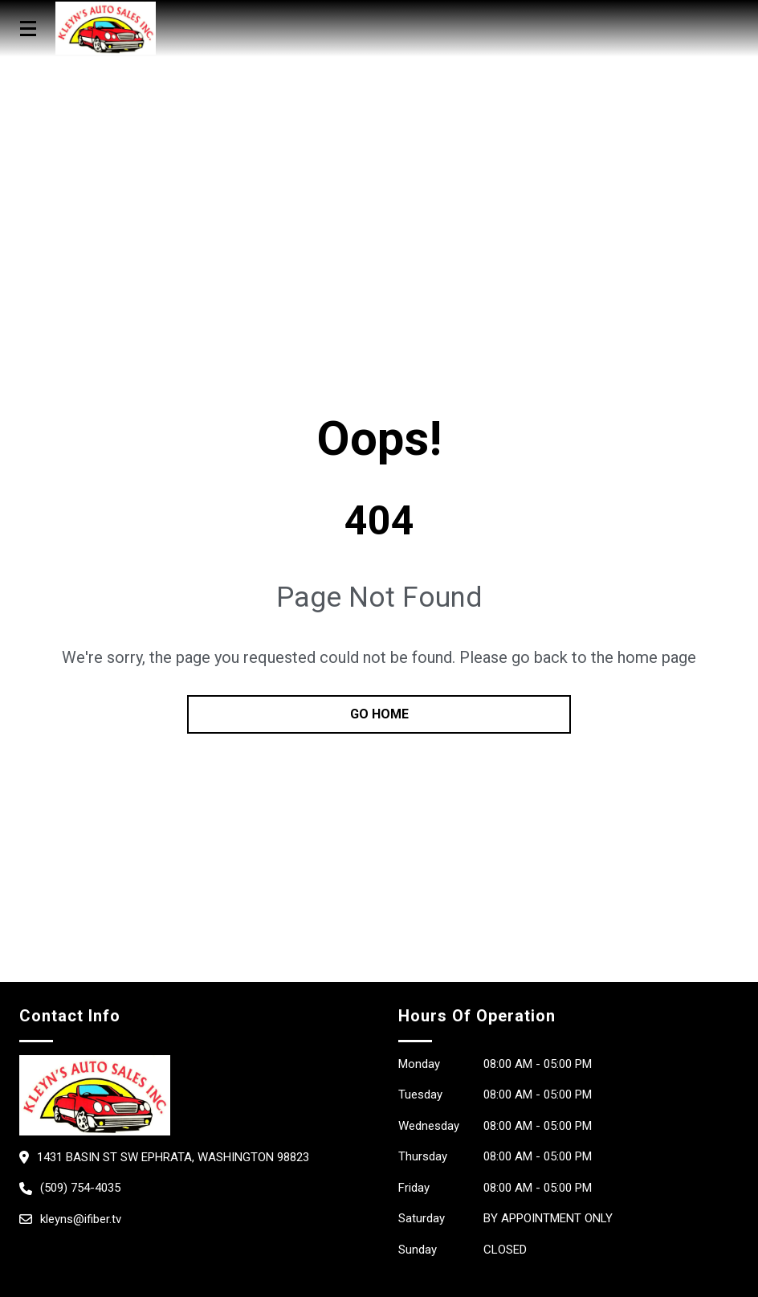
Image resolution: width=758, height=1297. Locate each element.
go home (379, 714)
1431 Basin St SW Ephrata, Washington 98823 (173, 1157)
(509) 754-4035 (80, 1187)
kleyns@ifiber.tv (80, 1219)
